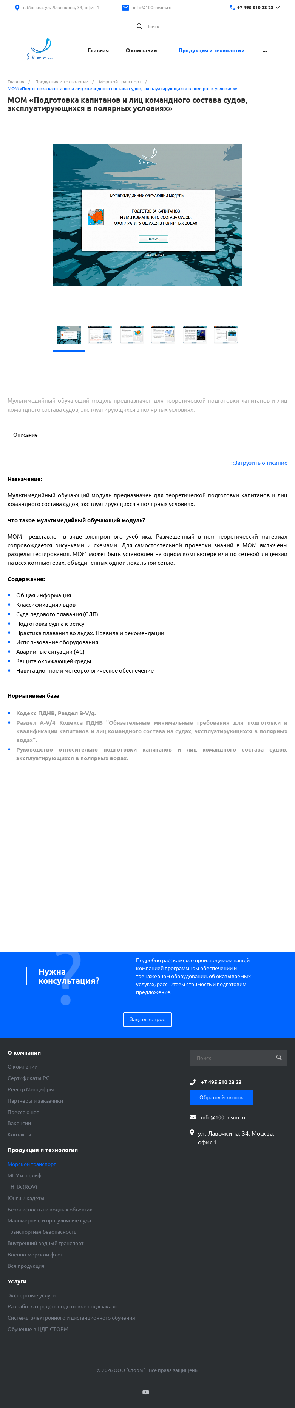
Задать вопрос (147, 1019)
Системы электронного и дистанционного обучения (71, 1318)
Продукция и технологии (43, 1150)
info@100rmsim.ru (152, 7)
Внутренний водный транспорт (45, 1243)
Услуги (17, 1281)
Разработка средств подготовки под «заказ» (62, 1306)
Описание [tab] (25, 435)
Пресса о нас (23, 1112)
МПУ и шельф (25, 1175)
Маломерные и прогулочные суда (49, 1220)
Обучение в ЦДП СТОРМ (38, 1329)
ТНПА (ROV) (22, 1187)
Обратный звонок (221, 1097)
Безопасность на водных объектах (50, 1209)
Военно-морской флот (35, 1255)
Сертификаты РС (28, 1078)
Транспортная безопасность (42, 1232)
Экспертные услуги (32, 1295)
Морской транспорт (32, 1164)
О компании (24, 1053)
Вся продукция (26, 1266)
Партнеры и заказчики (35, 1101)
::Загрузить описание (259, 462)
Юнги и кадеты (26, 1198)
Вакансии (19, 1123)
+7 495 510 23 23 (255, 7)
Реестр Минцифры (31, 1089)
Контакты (19, 1134)
